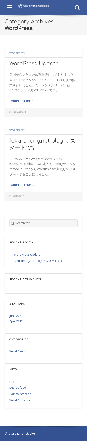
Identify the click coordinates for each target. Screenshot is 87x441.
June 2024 (16, 316)
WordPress (16, 53)
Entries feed (17, 388)
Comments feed (20, 394)
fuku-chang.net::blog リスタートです (38, 261)
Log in (13, 382)
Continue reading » (22, 101)
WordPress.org (19, 400)
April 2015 (16, 321)
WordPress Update (34, 64)
